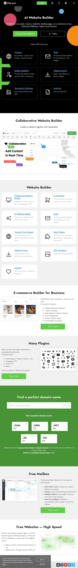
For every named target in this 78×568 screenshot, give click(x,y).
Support (18, 267)
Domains (18, 52)
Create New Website (25, 33)
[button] (42, 3)
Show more (53, 326)
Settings (42, 564)
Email (56, 52)
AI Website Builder (23, 214)
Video (53, 33)
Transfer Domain (42, 448)
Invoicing (57, 88)
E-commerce (59, 195)
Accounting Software (24, 88)
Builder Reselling (22, 70)
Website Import (60, 70)
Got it (42, 559)
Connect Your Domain (24, 232)
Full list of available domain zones (36, 453)
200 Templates (60, 250)
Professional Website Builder (24, 197)
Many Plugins (59, 232)
